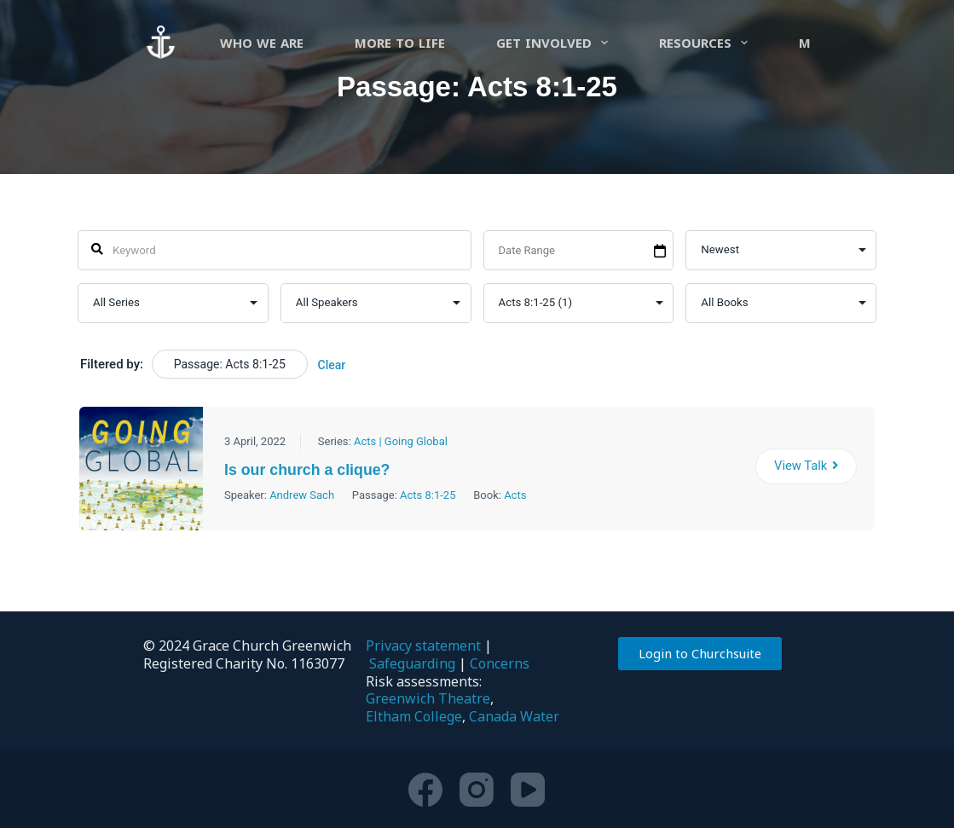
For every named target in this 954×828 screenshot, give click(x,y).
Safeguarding (412, 663)
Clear (331, 365)
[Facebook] (425, 790)
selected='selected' (578, 303)
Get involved (555, 42)
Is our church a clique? (313, 470)
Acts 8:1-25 (427, 495)
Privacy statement (423, 645)
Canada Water (514, 716)
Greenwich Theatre (428, 698)
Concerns (499, 663)
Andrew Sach (301, 495)
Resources (707, 42)
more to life (400, 42)
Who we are (262, 42)
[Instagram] (477, 790)
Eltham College (414, 716)
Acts (515, 495)
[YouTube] (528, 790)
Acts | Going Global (401, 442)
